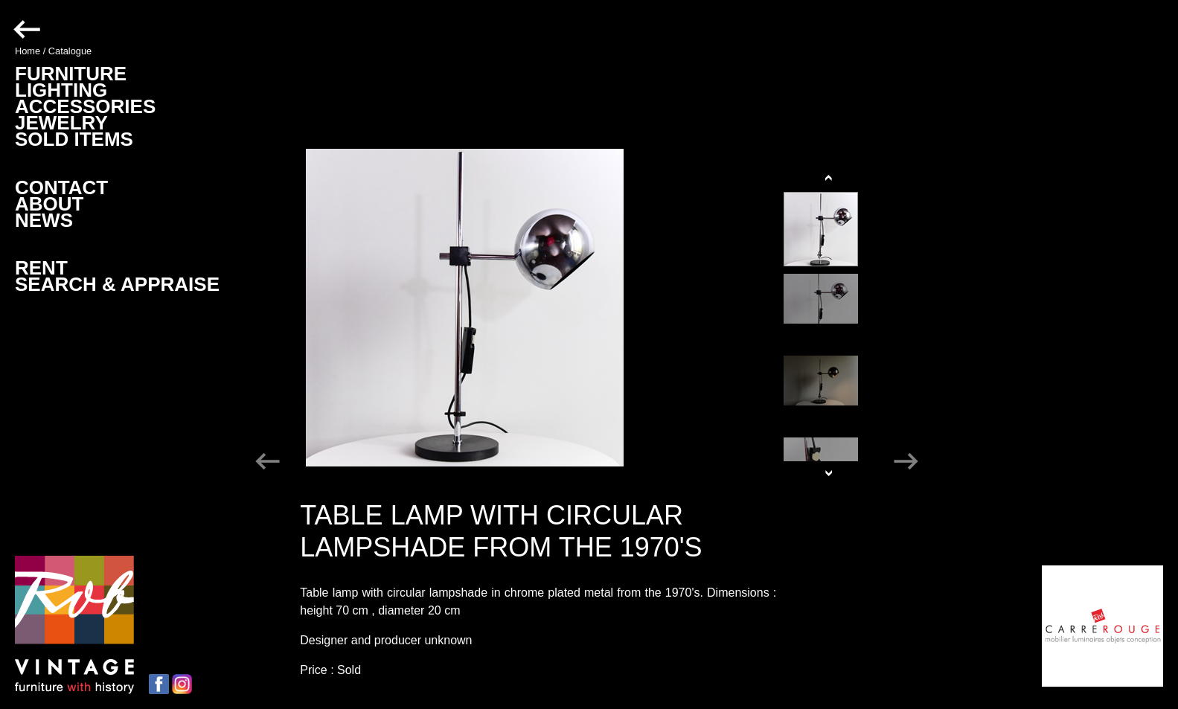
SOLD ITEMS (74, 139)
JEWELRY (61, 123)
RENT (41, 268)
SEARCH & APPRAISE (117, 284)
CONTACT (61, 187)
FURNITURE (71, 73)
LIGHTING (61, 90)
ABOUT (49, 204)
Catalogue (70, 51)
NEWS (44, 220)
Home (27, 51)
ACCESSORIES (85, 106)
